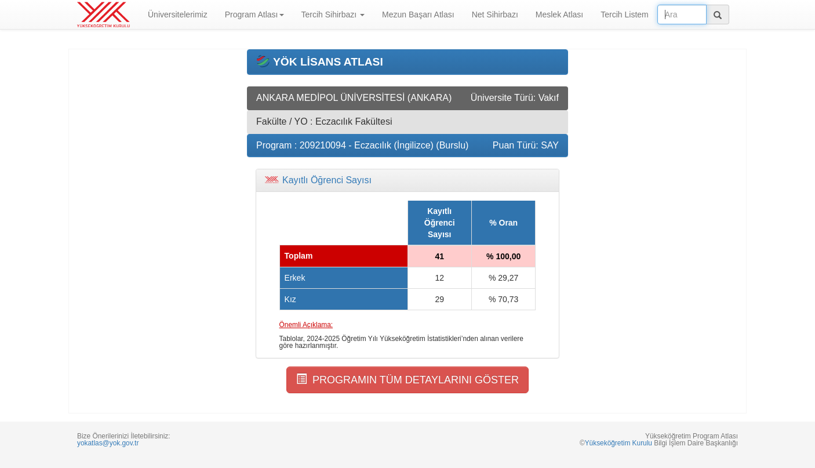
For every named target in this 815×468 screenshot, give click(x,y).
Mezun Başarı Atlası (418, 14)
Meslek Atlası (559, 14)
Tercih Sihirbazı (333, 14)
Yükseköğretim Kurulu (618, 443)
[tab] (407, 180)
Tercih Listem (624, 14)
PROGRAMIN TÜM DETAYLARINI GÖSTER (407, 379)
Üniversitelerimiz (178, 14)
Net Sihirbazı (495, 14)
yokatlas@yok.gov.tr (108, 443)
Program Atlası (254, 14)
